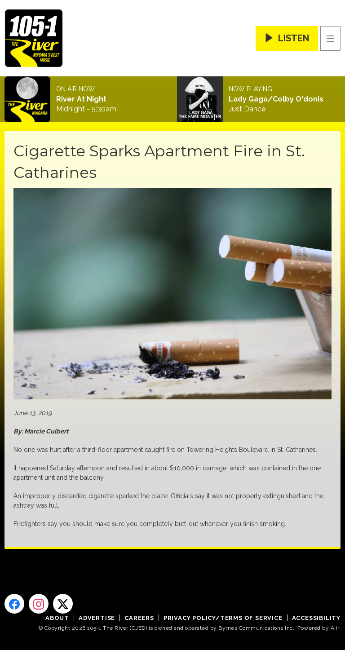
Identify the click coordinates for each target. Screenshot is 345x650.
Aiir (335, 628)
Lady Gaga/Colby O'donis (276, 99)
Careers (139, 618)
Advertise (97, 618)
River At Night (81, 99)
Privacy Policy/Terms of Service (223, 618)
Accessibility (316, 618)
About (57, 618)
